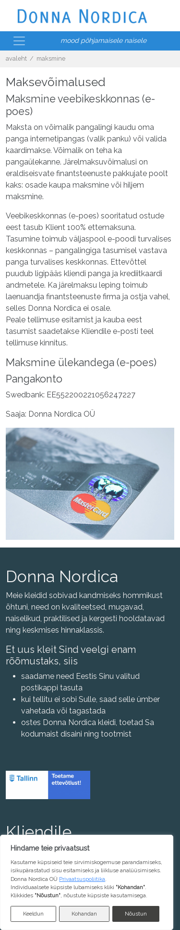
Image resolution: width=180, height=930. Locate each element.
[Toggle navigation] (19, 41)
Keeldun (33, 913)
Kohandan (84, 913)
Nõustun (136, 913)
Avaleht (16, 58)
